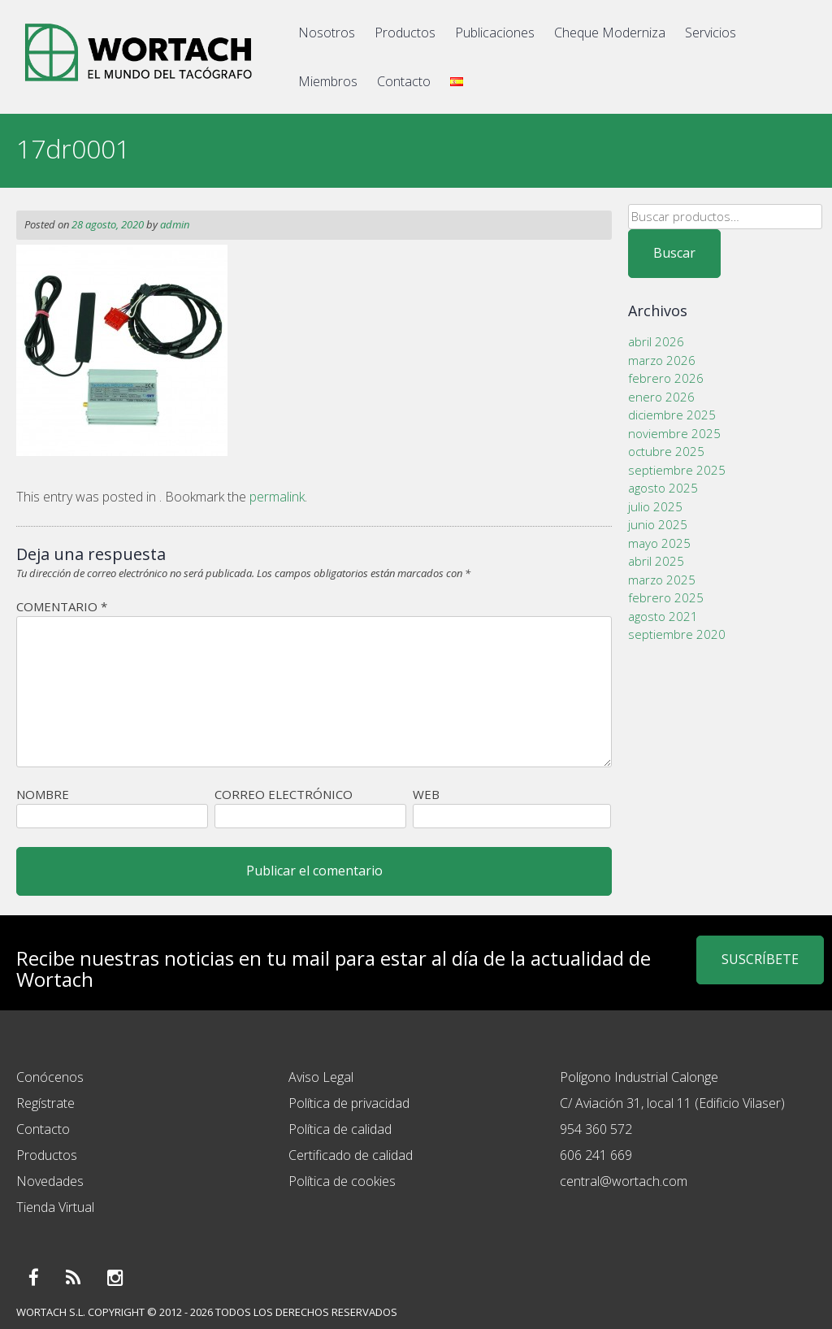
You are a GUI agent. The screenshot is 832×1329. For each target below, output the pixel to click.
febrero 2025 (666, 597)
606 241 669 (596, 1155)
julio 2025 (655, 506)
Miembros (328, 81)
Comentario (61, 606)
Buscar (674, 253)
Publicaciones (495, 32)
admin (174, 224)
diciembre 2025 (672, 414)
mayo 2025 (659, 543)
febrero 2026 (666, 378)
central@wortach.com (623, 1181)
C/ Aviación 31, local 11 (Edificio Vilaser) (672, 1103)
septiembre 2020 (677, 634)
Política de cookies (342, 1181)
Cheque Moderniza (609, 32)
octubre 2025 (666, 451)
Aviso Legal (320, 1077)
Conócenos (50, 1077)
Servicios (710, 32)
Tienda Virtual (55, 1207)
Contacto (404, 81)
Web (426, 794)
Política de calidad (340, 1129)
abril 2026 (656, 341)
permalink (277, 497)
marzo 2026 (662, 360)
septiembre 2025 (677, 470)
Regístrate (45, 1103)
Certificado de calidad (350, 1155)
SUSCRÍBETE (760, 959)
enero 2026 (661, 397)
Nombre (42, 794)
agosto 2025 (663, 488)
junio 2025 (657, 524)
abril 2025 (656, 561)
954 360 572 (596, 1129)
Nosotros (326, 32)
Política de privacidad (349, 1103)
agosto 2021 (663, 616)
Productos (405, 32)
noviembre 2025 (674, 433)
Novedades (50, 1181)
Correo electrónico (283, 794)
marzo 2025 (662, 579)
